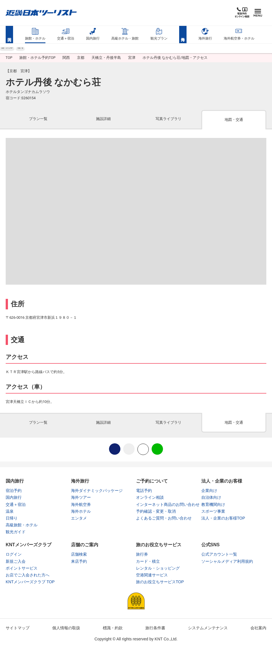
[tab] (38, 125)
